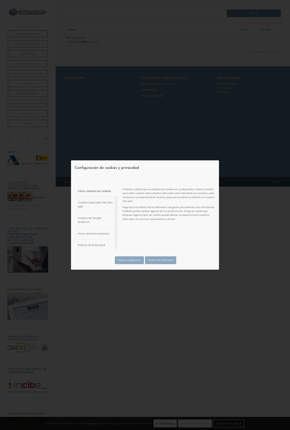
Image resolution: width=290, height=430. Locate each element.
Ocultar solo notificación (160, 260)
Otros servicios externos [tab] (93, 233)
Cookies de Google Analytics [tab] (89, 220)
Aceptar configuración (129, 260)
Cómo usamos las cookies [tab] (94, 191)
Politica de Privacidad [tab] (91, 245)
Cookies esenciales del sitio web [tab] (95, 204)
